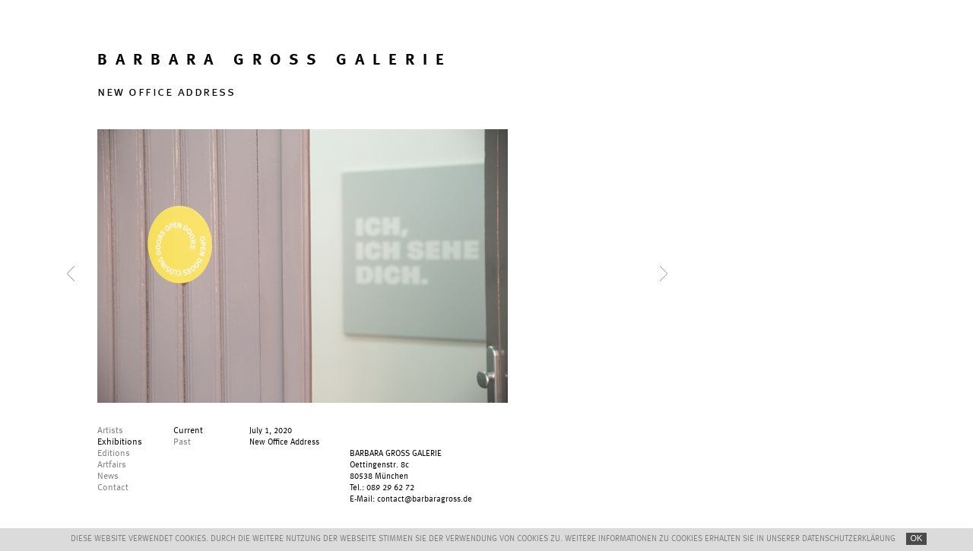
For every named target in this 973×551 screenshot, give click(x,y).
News (108, 476)
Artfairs (111, 465)
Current (188, 430)
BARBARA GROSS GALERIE (274, 60)
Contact (112, 487)
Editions (113, 453)
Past (182, 442)
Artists (110, 430)
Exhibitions (119, 442)
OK (917, 538)
